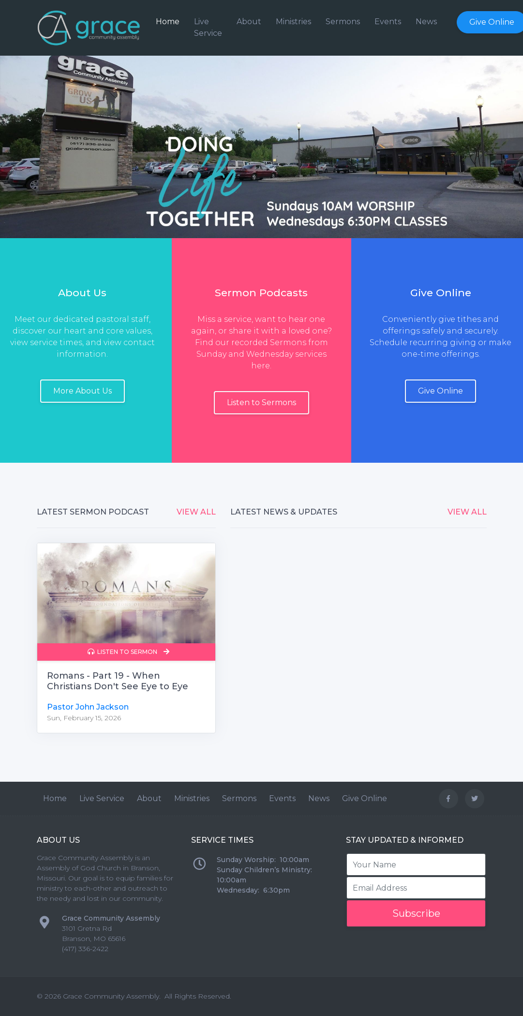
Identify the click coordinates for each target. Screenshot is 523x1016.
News (426, 21)
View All (196, 511)
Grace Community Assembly (111, 996)
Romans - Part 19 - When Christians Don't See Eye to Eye (117, 681)
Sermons (343, 21)
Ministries (293, 21)
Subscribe (416, 913)
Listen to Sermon (128, 651)
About (249, 21)
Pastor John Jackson (88, 707)
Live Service (208, 27)
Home (167, 21)
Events (387, 21)
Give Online (364, 798)
